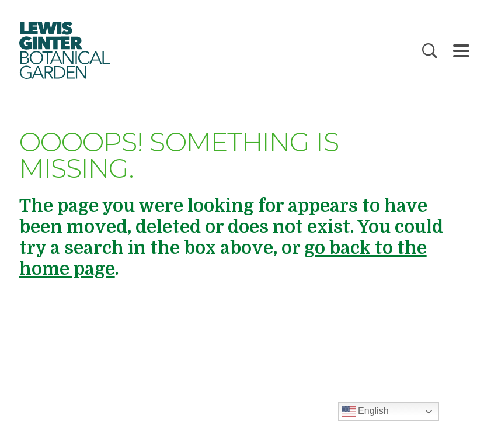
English (365, 412)
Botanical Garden (64, 50)
